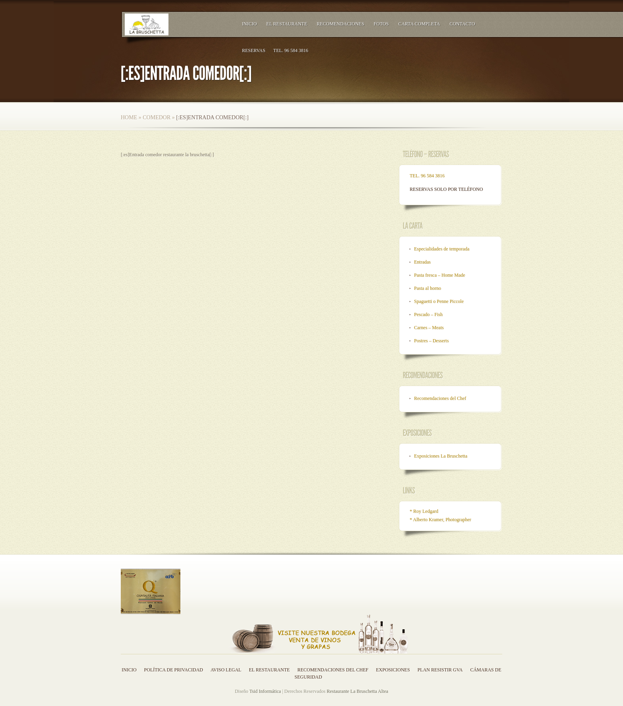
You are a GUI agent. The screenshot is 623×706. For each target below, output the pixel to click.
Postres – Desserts (431, 340)
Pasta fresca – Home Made (439, 275)
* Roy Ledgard (424, 511)
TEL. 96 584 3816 (290, 50)
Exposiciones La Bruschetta (440, 456)
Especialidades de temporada (441, 249)
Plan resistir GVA (440, 670)
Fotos (381, 24)
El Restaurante (286, 24)
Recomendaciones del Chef (440, 398)
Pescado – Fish (428, 314)
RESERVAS (253, 50)
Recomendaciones (340, 24)
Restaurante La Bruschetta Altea (357, 691)
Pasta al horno (427, 288)
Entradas (422, 262)
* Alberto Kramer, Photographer (440, 519)
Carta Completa (419, 24)
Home (129, 117)
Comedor (156, 117)
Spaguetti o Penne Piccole (439, 301)
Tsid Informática (265, 691)
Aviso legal (226, 670)
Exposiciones (393, 670)
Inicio (249, 24)
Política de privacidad (173, 670)
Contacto (462, 24)
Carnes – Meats (429, 327)
